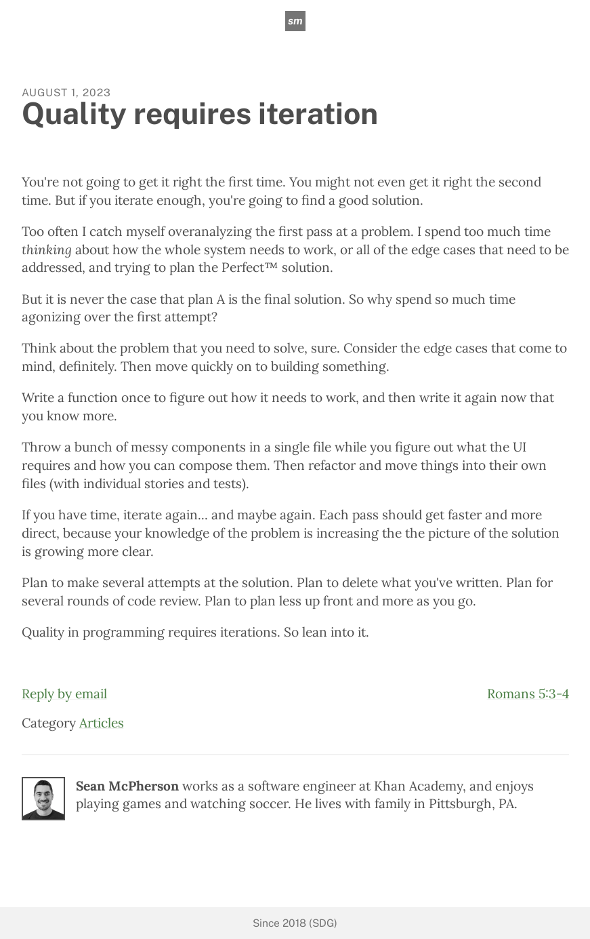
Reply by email (64, 693)
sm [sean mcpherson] (295, 20)
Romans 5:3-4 (528, 693)
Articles (101, 723)
